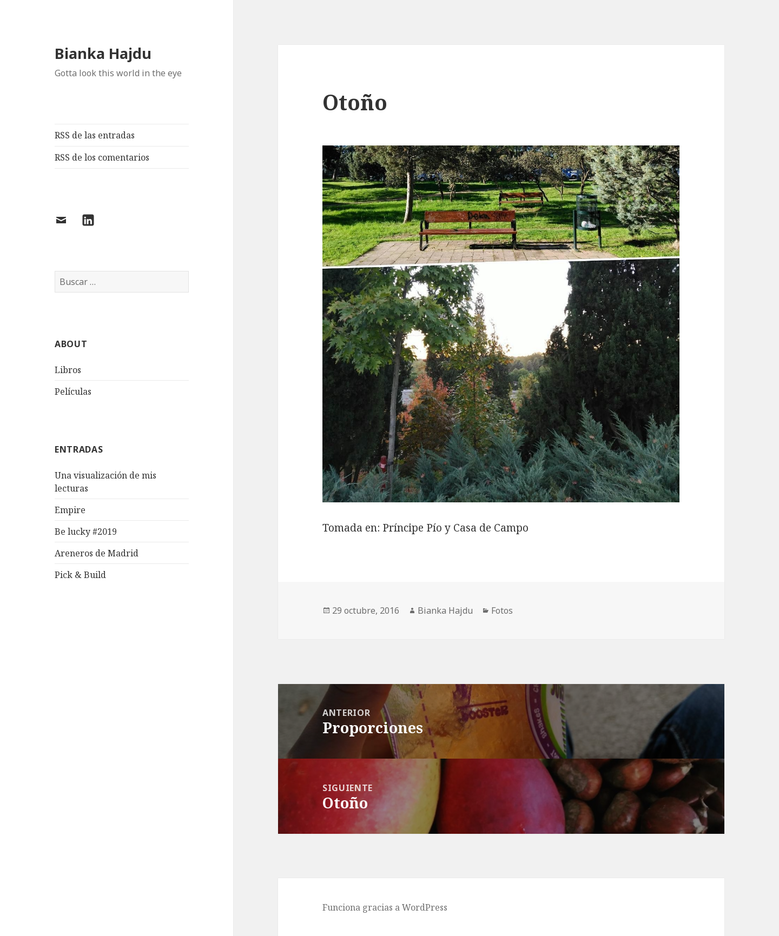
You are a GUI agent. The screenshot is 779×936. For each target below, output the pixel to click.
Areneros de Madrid (96, 553)
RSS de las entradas (95, 135)
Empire (70, 510)
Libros (68, 370)
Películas (73, 391)
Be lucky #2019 (86, 531)
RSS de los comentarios (102, 157)
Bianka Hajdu (103, 53)
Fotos (502, 610)
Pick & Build (80, 575)
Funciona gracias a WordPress (384, 907)
